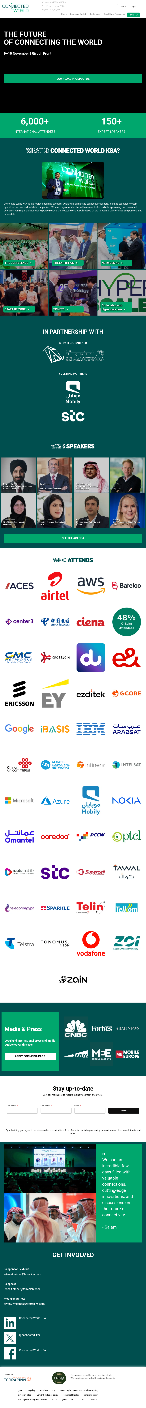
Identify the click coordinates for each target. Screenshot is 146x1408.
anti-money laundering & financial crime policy (79, 1390)
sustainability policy (70, 1395)
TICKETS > (60, 309)
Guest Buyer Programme (114, 14)
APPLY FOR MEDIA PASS (30, 1056)
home (64, 14)
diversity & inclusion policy (47, 1395)
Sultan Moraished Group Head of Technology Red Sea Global (87, 486)
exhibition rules (24, 1395)
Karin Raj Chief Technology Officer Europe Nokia (126, 522)
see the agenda (73, 538)
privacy (55, 1400)
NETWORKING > (112, 262)
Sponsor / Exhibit (78, 14)
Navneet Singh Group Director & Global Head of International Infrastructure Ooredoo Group (27, 486)
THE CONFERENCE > (18, 262)
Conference (95, 14)
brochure (93, 1400)
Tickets (122, 6)
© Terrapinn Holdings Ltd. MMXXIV (32, 1400)
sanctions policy (91, 1395)
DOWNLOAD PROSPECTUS (73, 78)
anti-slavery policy (47, 1390)
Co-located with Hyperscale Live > (113, 307)
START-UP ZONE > (17, 309)
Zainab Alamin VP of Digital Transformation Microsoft (14, 522)
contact (81, 1400)
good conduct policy (26, 1390)
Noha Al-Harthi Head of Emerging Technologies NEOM (53, 522)
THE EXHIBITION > (65, 262)
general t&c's (67, 1400)
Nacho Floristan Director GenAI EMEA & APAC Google (88, 522)
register (133, 15)
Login (133, 6)
